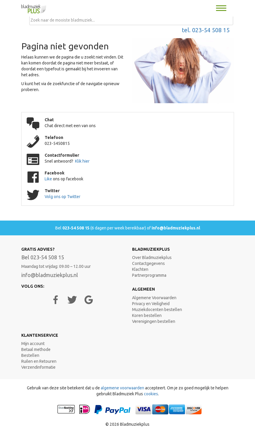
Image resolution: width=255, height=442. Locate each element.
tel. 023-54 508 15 (206, 30)
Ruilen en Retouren (38, 361)
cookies (151, 393)
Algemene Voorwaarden (154, 297)
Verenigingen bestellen (153, 321)
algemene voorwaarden (122, 388)
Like (49, 179)
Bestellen (30, 355)
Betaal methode (36, 349)
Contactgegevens (148, 263)
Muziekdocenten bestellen (157, 309)
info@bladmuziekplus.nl (176, 228)
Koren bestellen (147, 315)
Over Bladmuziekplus (152, 257)
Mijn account (33, 343)
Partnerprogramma (149, 275)
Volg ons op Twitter (62, 196)
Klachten (140, 269)
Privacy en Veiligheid (151, 303)
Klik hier (82, 161)
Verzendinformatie (38, 367)
